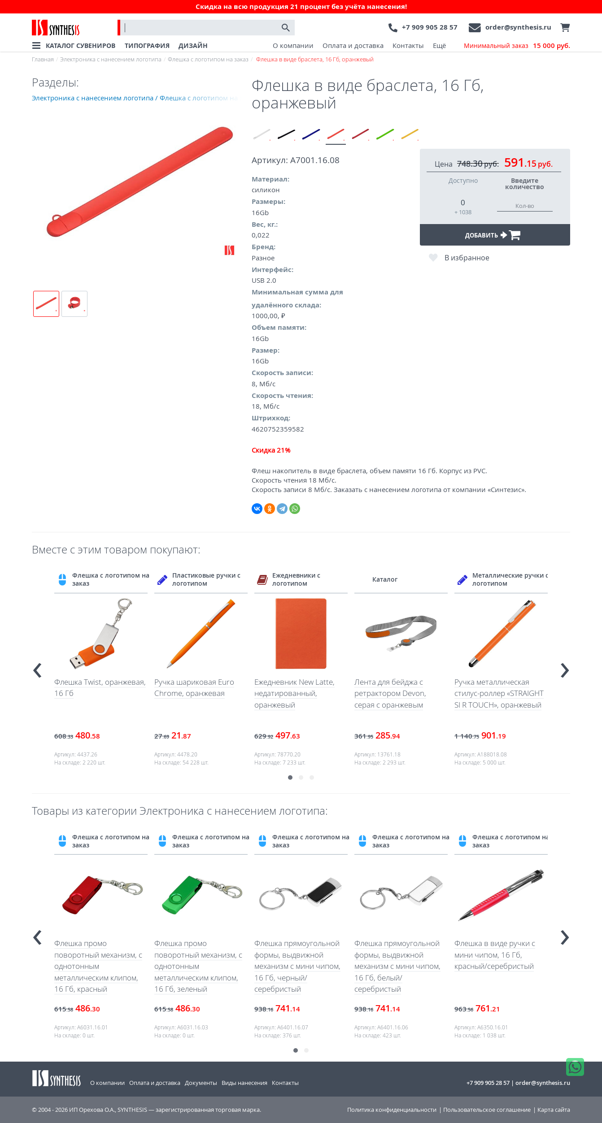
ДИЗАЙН (193, 45)
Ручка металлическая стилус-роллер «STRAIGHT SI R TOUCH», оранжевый (499, 693)
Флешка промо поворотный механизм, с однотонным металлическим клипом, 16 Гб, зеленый (198, 966)
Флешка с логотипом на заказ (208, 59)
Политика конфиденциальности (391, 1110)
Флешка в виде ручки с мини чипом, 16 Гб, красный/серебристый (494, 954)
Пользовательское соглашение (487, 1110)
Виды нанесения (244, 1083)
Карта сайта (553, 1110)
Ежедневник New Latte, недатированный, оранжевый (294, 693)
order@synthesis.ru (518, 27)
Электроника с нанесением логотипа (110, 59)
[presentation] (37, 666)
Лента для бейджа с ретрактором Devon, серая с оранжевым (390, 693)
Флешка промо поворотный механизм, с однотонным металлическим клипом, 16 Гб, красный (98, 966)
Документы (201, 1083)
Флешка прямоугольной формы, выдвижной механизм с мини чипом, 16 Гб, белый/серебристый (397, 966)
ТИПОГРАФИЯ (147, 45)
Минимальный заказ (517, 45)
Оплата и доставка (353, 45)
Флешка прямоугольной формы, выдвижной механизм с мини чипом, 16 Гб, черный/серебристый (297, 966)
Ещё (439, 45)
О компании (293, 45)
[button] (290, 777)
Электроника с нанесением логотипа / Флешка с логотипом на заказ (142, 97)
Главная (43, 59)
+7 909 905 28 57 (430, 27)
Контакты (408, 45)
